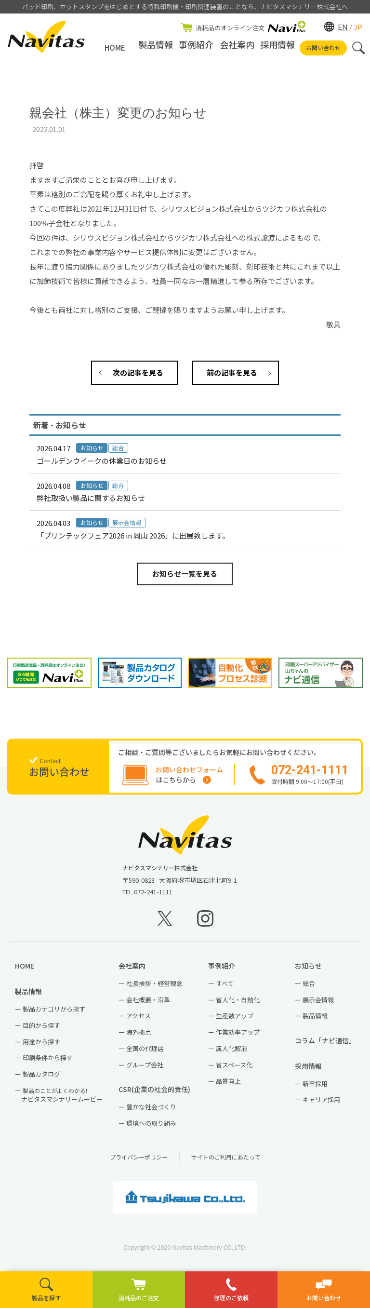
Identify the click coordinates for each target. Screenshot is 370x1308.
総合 (309, 987)
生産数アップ (234, 1020)
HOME (115, 47)
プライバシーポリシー (139, 1161)
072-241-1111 (153, 895)
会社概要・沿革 (148, 1003)
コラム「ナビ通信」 (327, 1044)
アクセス (138, 1020)
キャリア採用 (321, 1103)
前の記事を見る (232, 372)
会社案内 (237, 47)
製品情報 (155, 47)
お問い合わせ (323, 47)
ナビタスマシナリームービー (62, 1098)
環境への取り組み (151, 1127)
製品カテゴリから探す (54, 1012)
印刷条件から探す (48, 1061)
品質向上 (228, 1085)
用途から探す (41, 1045)
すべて (225, 987)
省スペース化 (234, 1068)
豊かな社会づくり (151, 1110)
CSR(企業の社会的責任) (157, 1093)
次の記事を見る (138, 372)
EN (343, 26)
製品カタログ (41, 1078)
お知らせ (312, 970)
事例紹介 (196, 47)
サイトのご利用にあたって (225, 1161)
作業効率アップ (238, 1036)
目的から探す (41, 1029)
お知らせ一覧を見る (184, 573)
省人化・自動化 (238, 1003)
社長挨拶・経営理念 (154, 987)
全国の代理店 (145, 1052)
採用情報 (277, 47)
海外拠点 (138, 1036)
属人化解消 (231, 1052)
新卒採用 (315, 1087)
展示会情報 (318, 1003)
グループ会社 (144, 1068)
